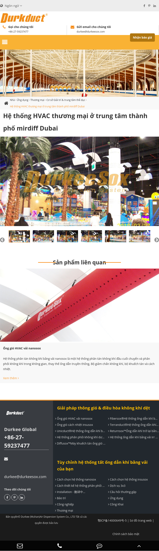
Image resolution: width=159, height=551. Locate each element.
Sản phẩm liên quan (79, 262)
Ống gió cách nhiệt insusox (73, 425)
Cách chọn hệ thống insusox (127, 479)
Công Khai (115, 504)
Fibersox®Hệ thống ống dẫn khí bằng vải (133, 418)
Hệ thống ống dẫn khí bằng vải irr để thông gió (133, 437)
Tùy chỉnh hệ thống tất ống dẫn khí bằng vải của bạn (102, 465)
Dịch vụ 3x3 (116, 486)
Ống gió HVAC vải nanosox (22, 348)
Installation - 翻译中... (69, 492)
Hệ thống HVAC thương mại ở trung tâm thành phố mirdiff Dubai (47, 106)
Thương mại (37, 100)
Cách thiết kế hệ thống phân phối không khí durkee (80, 486)
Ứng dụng (22, 100)
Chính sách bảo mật (125, 534)
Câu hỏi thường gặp (121, 492)
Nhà (12, 100)
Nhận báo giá (142, 37)
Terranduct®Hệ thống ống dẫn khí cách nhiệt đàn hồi (133, 425)
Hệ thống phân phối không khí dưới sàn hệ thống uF (80, 437)
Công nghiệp (64, 504)
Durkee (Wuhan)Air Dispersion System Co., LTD (48, 516)
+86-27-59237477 (17, 441)
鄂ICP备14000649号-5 (112, 520)
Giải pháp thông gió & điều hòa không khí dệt (103, 408)
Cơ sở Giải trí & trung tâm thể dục (66, 100)
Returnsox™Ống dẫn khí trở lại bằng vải (133, 431)
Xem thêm (11, 378)
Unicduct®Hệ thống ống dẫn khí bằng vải (80, 431)
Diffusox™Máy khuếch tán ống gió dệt (80, 443)
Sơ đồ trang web (141, 520)
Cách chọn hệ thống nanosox (75, 479)
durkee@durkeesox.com (25, 468)
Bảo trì (60, 498)
